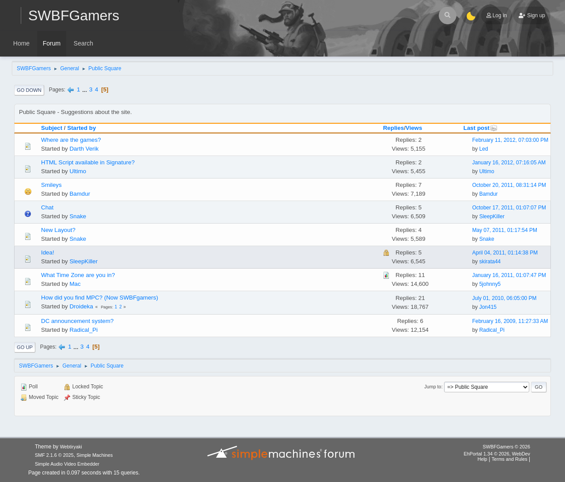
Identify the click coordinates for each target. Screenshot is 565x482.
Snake (77, 216)
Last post (480, 128)
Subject (51, 128)
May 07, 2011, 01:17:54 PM (504, 230)
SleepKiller (492, 216)
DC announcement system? (77, 321)
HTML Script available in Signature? (88, 162)
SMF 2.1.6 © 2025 (54, 455)
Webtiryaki (71, 446)
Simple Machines (94, 455)
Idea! (47, 252)
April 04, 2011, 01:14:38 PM (505, 253)
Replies (393, 128)
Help (482, 459)
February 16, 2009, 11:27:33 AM (510, 321)
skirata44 (490, 261)
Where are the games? (71, 140)
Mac (74, 284)
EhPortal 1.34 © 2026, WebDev (497, 453)
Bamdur (79, 193)
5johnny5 (490, 284)
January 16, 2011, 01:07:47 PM (509, 275)
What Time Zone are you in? (78, 275)
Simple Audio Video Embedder (67, 464)
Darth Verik (83, 148)
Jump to (432, 386)
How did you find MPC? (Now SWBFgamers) (99, 297)
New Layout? (58, 230)
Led (483, 149)
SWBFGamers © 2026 (506, 446)
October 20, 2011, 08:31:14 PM (509, 185)
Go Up (25, 347)
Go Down (29, 90)
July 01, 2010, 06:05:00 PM (504, 298)
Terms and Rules (509, 459)
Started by (81, 128)
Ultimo (77, 171)
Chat (47, 207)
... (85, 89)
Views (414, 128)
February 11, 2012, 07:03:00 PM (510, 140)
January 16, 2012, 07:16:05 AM (509, 162)
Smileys (51, 185)
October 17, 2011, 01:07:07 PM (509, 208)
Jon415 (488, 307)
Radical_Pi (83, 329)
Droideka (81, 306)
